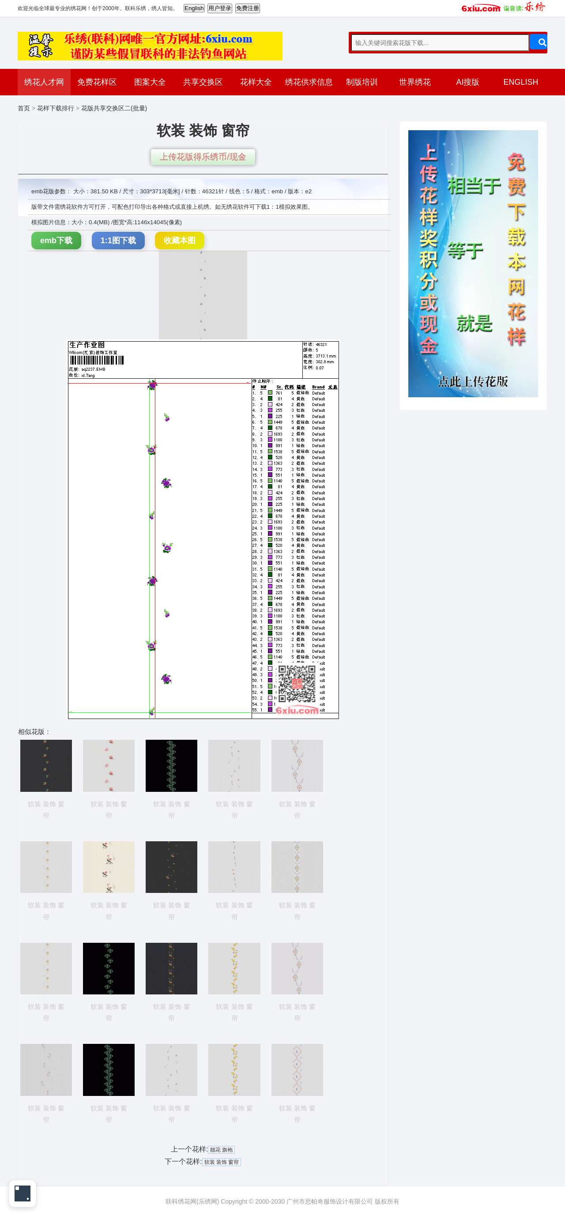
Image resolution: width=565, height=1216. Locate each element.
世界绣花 (415, 82)
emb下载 (56, 240)
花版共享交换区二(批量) (114, 108)
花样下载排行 (55, 108)
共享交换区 (203, 82)
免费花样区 (97, 82)
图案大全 (150, 82)
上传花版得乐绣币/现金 (203, 157)
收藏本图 (180, 240)
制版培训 (362, 82)
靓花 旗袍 (221, 1150)
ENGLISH (520, 82)
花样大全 (256, 82)
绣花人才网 (44, 82)
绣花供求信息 (309, 82)
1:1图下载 (118, 240)
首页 (24, 108)
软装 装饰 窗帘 (221, 1162)
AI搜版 (467, 82)
